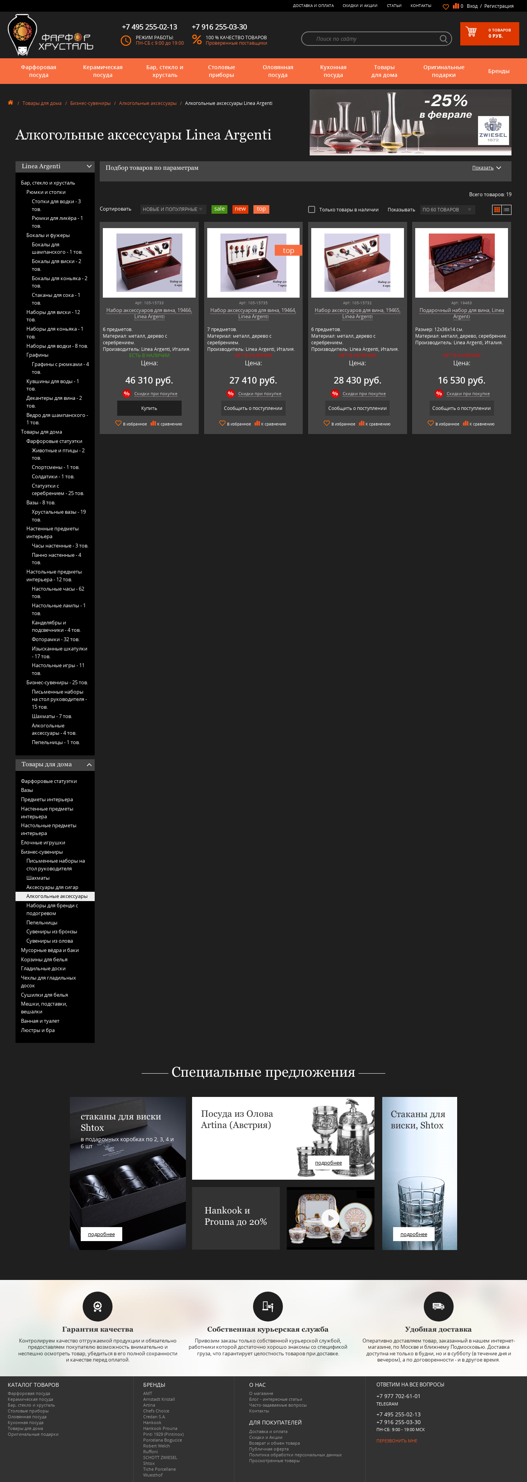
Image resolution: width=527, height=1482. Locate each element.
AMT (147, 1393)
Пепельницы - (56, 742)
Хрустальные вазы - (59, 515)
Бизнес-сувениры (90, 103)
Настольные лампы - (59, 609)
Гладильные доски (43, 968)
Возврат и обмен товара (274, 1443)
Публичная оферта (269, 1449)
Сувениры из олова (49, 940)
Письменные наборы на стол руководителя (55, 864)
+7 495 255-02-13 (398, 1414)
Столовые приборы (221, 70)
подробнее (101, 1234)
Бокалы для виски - (56, 265)
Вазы (27, 789)
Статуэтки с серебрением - (58, 489)
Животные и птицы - (58, 454)
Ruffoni (150, 1451)
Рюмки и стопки (46, 191)
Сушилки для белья (44, 994)
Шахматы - (52, 716)
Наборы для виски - (53, 316)
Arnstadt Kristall (159, 1399)
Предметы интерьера (47, 799)
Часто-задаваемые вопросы (278, 1405)
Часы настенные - (60, 545)
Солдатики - (53, 476)
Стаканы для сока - (56, 298)
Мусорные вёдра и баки (50, 950)
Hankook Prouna (160, 1428)
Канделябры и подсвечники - (56, 626)
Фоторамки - (56, 639)
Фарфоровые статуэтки (54, 441)
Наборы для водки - (57, 345)
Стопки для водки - (56, 205)
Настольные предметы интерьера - (54, 575)
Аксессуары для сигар (52, 887)
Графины (37, 354)
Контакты (421, 5)
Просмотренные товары (274, 1460)
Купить (149, 408)
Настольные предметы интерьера (48, 829)
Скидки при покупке (155, 393)
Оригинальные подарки (444, 70)
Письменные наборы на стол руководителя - (59, 699)
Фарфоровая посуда (38, 70)
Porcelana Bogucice (162, 1440)
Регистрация (499, 6)
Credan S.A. (154, 1416)
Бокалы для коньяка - (59, 282)
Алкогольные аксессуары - (54, 729)
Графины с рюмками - (60, 368)
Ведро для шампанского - (57, 418)
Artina (149, 1405)
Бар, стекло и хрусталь (164, 70)
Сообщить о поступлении (253, 408)
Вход (472, 6)
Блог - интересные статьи (275, 1399)
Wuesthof (153, 1475)
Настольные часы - (58, 592)
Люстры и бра (38, 1030)
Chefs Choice (156, 1411)
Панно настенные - (56, 558)
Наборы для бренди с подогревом (52, 909)
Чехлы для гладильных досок (48, 981)
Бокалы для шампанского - (57, 248)
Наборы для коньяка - (54, 332)
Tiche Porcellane (159, 1469)
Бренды (499, 71)
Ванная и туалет (40, 1020)
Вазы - (40, 502)
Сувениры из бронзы (51, 931)
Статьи (394, 5)
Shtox (149, 1463)
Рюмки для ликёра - (57, 221)
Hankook (152, 1422)
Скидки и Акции (360, 5)
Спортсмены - (56, 467)
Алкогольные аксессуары (148, 103)
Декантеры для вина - (54, 401)
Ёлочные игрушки (43, 842)
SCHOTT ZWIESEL (160, 1457)
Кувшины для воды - (52, 385)
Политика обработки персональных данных (295, 1455)
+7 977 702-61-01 (398, 1396)
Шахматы (38, 877)
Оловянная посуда (278, 70)
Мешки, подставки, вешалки (44, 1007)
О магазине (261, 1393)
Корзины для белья (44, 959)
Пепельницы (41, 922)
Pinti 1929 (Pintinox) (163, 1434)
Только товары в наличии (343, 209)
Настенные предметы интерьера (52, 532)
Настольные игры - (58, 669)
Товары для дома (384, 70)
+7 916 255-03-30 (398, 1422)
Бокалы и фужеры (48, 235)
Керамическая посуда (103, 70)
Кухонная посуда (333, 70)
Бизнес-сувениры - (57, 682)
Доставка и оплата (313, 5)
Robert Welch (156, 1446)
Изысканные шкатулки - (59, 652)
